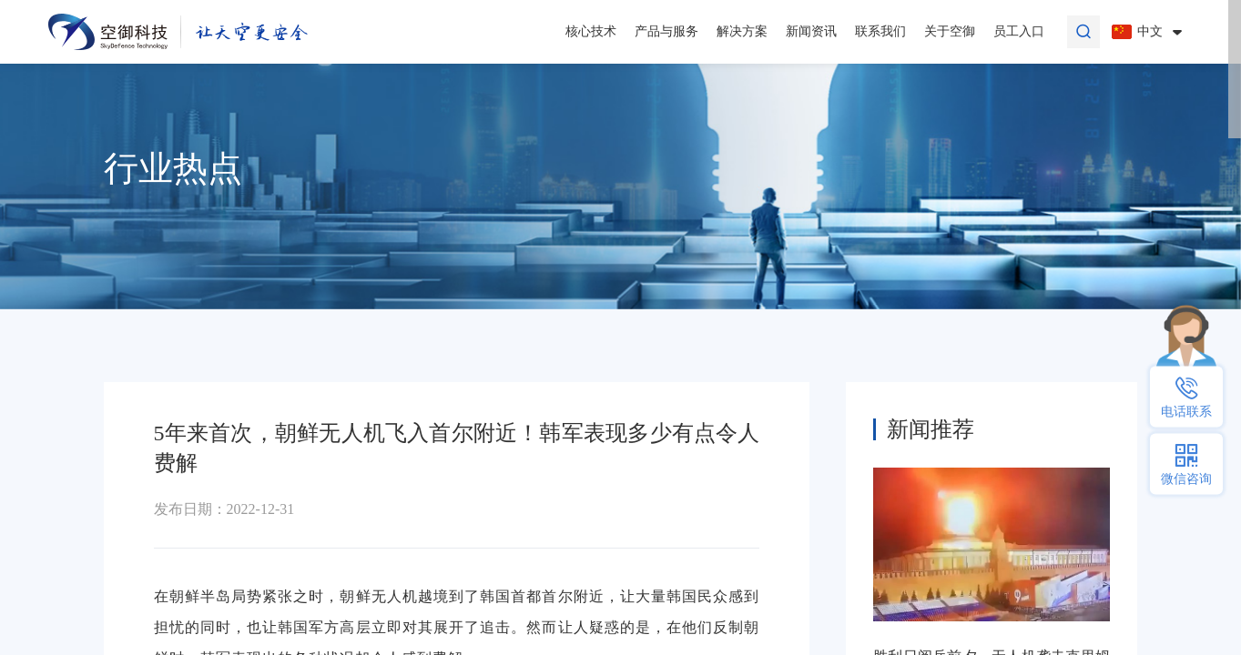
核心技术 (590, 31)
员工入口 (1018, 31)
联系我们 (880, 31)
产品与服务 (666, 31)
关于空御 (949, 31)
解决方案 (742, 31)
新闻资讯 (811, 31)
